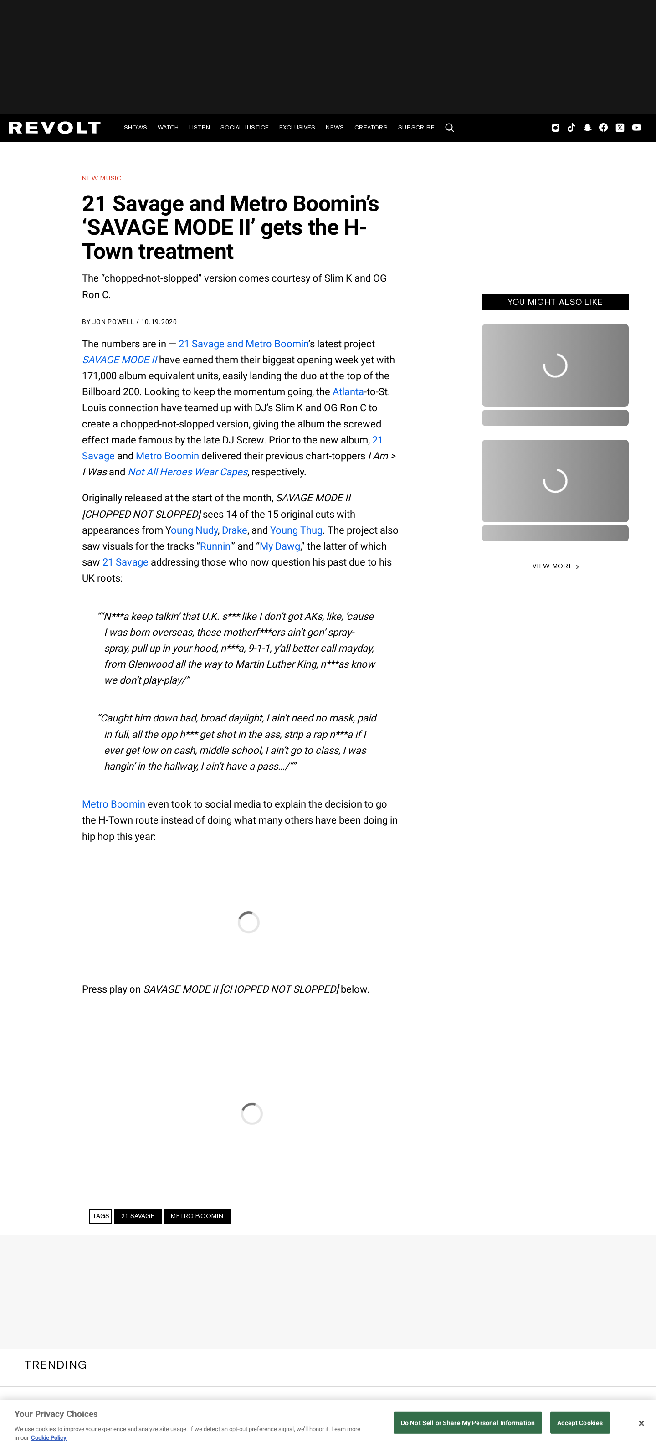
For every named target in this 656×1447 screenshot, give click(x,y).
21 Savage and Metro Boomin (243, 344)
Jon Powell (113, 321)
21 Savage (125, 562)
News (335, 127)
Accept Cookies (580, 1423)
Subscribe (416, 127)
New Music (102, 178)
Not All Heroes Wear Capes (187, 472)
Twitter (620, 127)
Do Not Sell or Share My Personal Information (468, 1423)
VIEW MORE (553, 566)
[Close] (641, 1423)
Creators (371, 127)
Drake (234, 530)
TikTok (571, 127)
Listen (199, 127)
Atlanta (348, 391)
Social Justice (244, 127)
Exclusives (297, 127)
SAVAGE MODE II (119, 360)
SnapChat (587, 127)
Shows (135, 127)
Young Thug (296, 530)
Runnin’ (215, 546)
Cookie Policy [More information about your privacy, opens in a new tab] (49, 1437)
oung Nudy (194, 530)
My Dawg (280, 546)
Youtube (636, 128)
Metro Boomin (167, 456)
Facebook (603, 127)
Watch (168, 127)
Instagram (556, 127)
